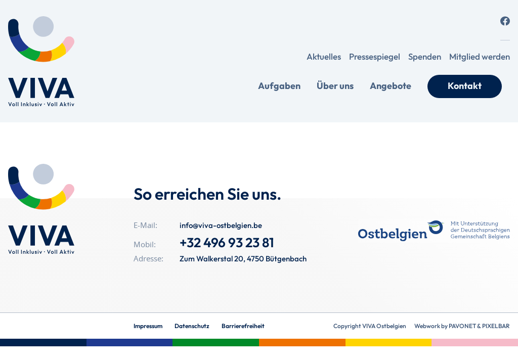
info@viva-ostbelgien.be (221, 225)
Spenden (424, 56)
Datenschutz (192, 326)
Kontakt (465, 86)
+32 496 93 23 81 (227, 242)
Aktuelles (324, 56)
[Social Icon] (505, 21)
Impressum (148, 326)
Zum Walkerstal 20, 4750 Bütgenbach (243, 258)
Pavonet (462, 326)
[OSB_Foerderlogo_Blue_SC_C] (434, 231)
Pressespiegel (374, 56)
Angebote (390, 86)
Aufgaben (279, 86)
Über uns (335, 86)
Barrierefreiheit (243, 326)
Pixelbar (496, 326)
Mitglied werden (479, 56)
